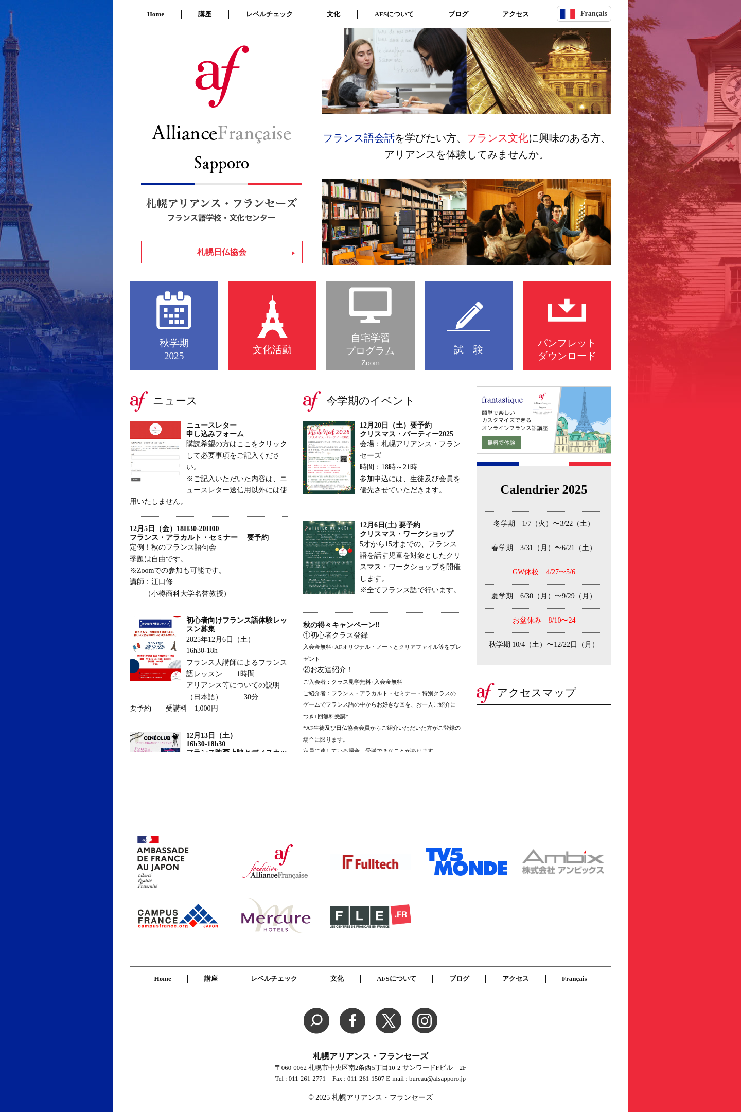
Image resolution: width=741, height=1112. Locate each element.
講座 (204, 14)
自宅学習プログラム (370, 350)
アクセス (515, 14)
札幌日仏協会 (221, 252)
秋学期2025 (174, 349)
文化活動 (272, 349)
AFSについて (394, 14)
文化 (333, 14)
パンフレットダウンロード (567, 349)
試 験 (468, 349)
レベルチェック (269, 14)
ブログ (458, 14)
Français (593, 13)
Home (155, 14)
